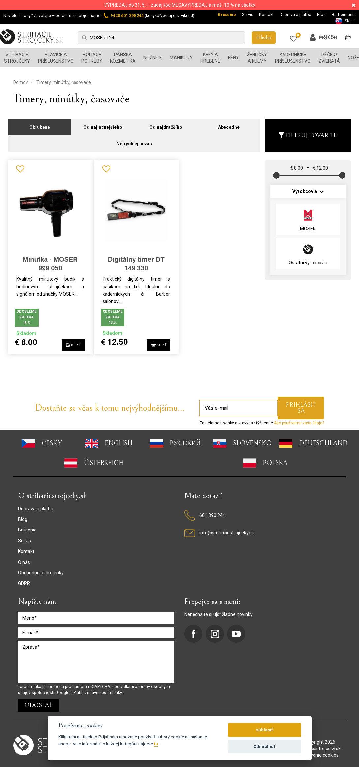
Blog (321, 14)
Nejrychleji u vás (134, 140)
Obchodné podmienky (41, 569)
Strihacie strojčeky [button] (17, 58)
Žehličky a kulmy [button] (257, 58)
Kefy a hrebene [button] (210, 58)
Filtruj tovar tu (308, 131)
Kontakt (266, 14)
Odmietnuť (264, 746)
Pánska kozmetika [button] (122, 58)
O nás (24, 558)
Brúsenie (227, 14)
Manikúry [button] (181, 57)
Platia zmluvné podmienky (98, 688)
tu (156, 743)
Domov (20, 82)
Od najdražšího (165, 123)
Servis (247, 14)
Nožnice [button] (152, 57)
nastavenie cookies (319, 751)
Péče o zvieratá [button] (329, 58)
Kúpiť (67, 340)
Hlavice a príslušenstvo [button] (56, 58)
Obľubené (39, 123)
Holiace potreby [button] (91, 58)
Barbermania (344, 14)
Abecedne (229, 123)
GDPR (24, 579)
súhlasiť (264, 729)
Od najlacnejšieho (102, 123)
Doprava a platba (295, 14)
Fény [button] (233, 57)
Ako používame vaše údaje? (299, 419)
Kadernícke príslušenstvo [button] (293, 58)
